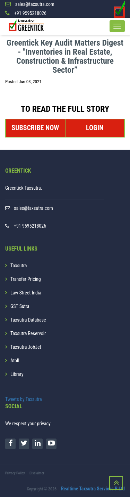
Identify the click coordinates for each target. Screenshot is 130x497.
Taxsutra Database (28, 320)
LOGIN (94, 128)
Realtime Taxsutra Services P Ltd (93, 488)
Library (17, 374)
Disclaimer (36, 473)
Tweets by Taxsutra (23, 399)
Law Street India (25, 292)
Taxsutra (18, 265)
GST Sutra (19, 306)
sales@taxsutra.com (33, 208)
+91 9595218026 (30, 226)
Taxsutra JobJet (25, 347)
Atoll (14, 360)
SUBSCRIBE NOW (35, 128)
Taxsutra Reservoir (28, 333)
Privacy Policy (15, 473)
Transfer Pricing (25, 279)
